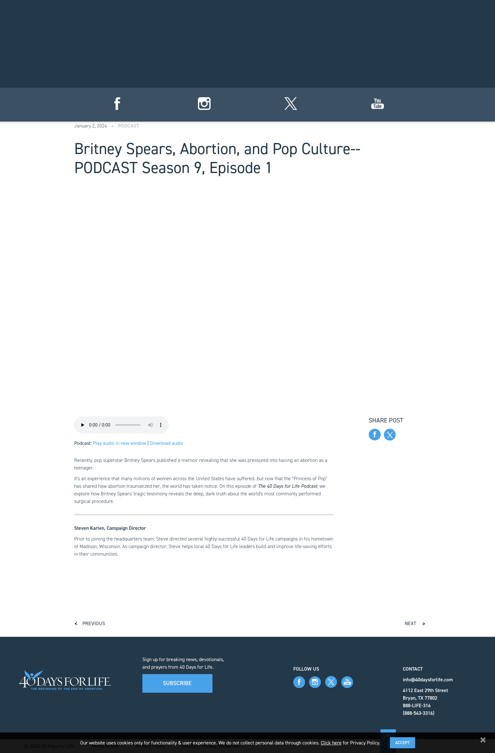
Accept (402, 743)
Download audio (166, 443)
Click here (331, 742)
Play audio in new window (119, 443)
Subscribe (177, 683)
